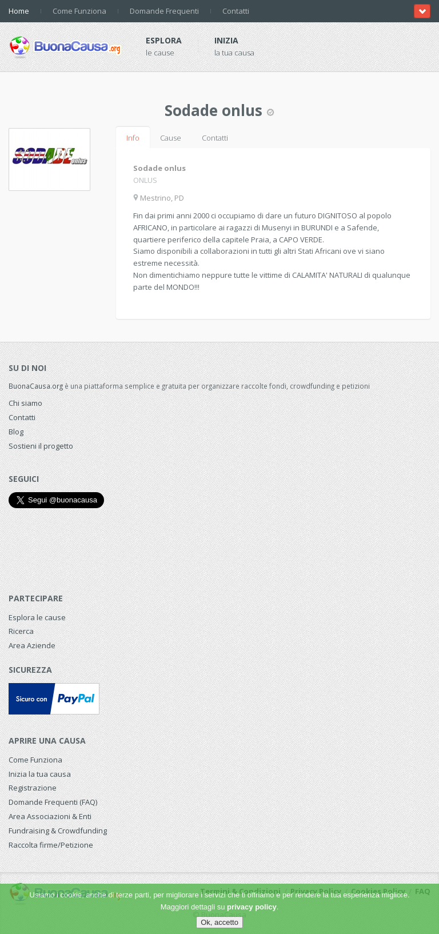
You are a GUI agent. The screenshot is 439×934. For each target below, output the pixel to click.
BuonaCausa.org (36, 385)
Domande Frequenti (164, 11)
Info (132, 138)
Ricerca (21, 631)
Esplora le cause (37, 617)
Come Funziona (79, 11)
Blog (16, 431)
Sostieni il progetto (41, 446)
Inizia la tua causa (40, 774)
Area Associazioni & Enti (50, 816)
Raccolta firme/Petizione (51, 845)
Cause (170, 138)
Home (19, 11)
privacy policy (252, 907)
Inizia (226, 40)
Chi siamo (25, 403)
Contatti (235, 11)
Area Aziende (32, 645)
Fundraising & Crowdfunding (58, 830)
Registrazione (33, 788)
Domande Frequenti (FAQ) (53, 802)
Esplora (164, 40)
